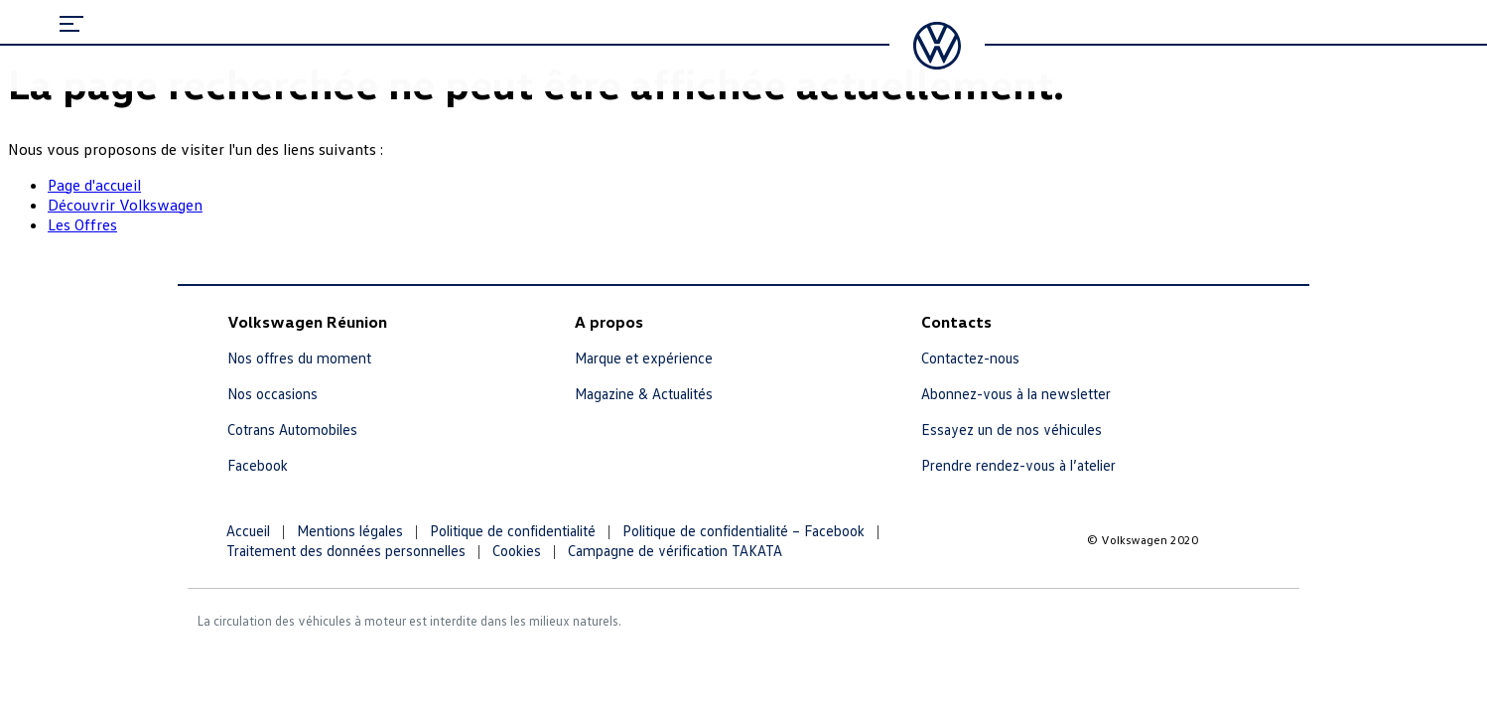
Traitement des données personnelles (346, 550)
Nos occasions (272, 393)
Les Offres (82, 224)
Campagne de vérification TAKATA (675, 550)
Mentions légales (350, 530)
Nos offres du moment (299, 357)
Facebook (257, 465)
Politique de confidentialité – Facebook (743, 530)
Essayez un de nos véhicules (1011, 429)
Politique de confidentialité (513, 530)
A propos (609, 322)
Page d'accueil (94, 185)
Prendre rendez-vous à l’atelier (1018, 465)
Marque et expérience (644, 357)
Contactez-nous (970, 357)
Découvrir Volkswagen (125, 204)
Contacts (956, 322)
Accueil (248, 530)
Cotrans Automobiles (292, 429)
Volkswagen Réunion (307, 322)
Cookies (516, 550)
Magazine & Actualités (644, 393)
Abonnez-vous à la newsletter (1016, 393)
